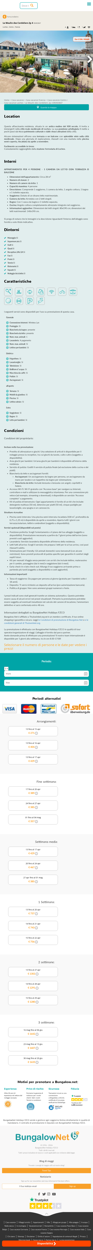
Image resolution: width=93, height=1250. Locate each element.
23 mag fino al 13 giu (33, 1046)
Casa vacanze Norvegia (58, 1229)
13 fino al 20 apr (33, 911)
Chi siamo (11, 1236)
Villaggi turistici (24, 1222)
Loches (5, 27)
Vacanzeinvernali (35, 1226)
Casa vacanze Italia (77, 1229)
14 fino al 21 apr (33, 925)
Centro (11, 27)
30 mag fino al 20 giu (33, 1060)
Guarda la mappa (46, 107)
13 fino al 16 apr (33, 745)
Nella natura (9, 1226)
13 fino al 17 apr (33, 759)
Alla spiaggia (74, 1222)
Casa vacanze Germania (19, 1229)
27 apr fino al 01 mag (33, 879)
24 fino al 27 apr (33, 805)
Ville (48, 1222)
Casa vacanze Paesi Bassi (65, 1226)
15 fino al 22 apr (33, 940)
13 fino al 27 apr (33, 972)
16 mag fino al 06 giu (33, 1032)
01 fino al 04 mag (33, 819)
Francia (17, 27)
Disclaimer (31, 1236)
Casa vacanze (10, 1222)
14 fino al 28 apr (33, 986)
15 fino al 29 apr (33, 1000)
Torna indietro (12, 16)
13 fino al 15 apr (33, 731)
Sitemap (21, 1236)
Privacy (83, 1236)
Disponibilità (46, 1243)
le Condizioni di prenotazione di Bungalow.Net (60, 619)
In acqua (84, 1222)
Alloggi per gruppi (59, 1222)
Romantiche (49, 1226)
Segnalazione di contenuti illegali (65, 1236)
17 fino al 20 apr (33, 791)
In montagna (21, 1226)
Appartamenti (38, 1222)
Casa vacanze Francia (39, 1229)
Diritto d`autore (44, 1236)
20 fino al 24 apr (33, 865)
